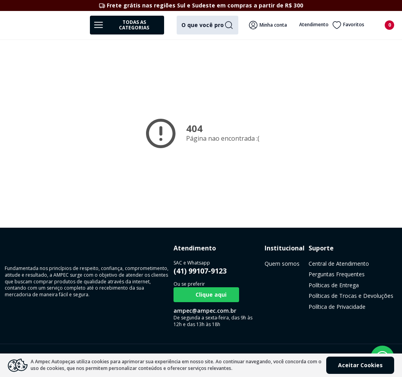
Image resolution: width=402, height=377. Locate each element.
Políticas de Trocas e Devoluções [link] (287, 295)
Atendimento (308, 25)
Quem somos (222, 263)
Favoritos (348, 25)
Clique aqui (150, 295)
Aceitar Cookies (360, 365)
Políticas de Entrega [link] (270, 285)
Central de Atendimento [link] (275, 263)
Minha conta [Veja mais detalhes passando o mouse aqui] (268, 25)
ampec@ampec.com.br (148, 310)
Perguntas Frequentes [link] (273, 274)
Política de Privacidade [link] (273, 306)
